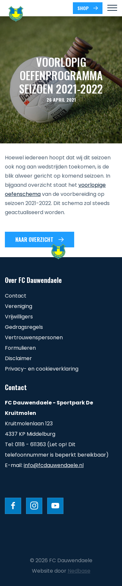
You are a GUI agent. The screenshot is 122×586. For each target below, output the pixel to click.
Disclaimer (18, 358)
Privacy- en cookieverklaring (41, 369)
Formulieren (20, 348)
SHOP (83, 8)
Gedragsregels (24, 327)
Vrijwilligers (19, 316)
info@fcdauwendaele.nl (54, 465)
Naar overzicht (34, 239)
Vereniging (18, 306)
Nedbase (79, 571)
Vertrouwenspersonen (34, 337)
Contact (15, 296)
